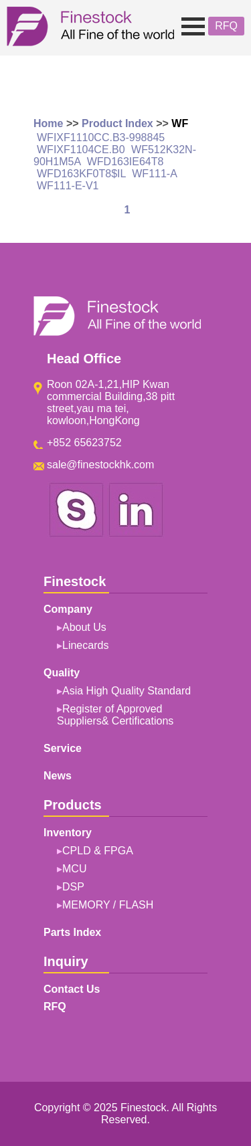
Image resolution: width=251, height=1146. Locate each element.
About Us (84, 627)
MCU (74, 868)
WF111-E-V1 (67, 185)
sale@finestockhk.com (100, 464)
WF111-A (154, 173)
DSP (73, 886)
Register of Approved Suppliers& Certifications (115, 715)
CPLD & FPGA (97, 850)
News (58, 775)
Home (48, 123)
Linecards (85, 645)
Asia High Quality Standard (126, 690)
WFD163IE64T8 (125, 161)
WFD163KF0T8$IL (81, 173)
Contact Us (72, 989)
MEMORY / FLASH (107, 905)
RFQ (226, 25)
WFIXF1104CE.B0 (81, 149)
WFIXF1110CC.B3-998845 (101, 137)
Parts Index (72, 932)
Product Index (117, 123)
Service (63, 748)
